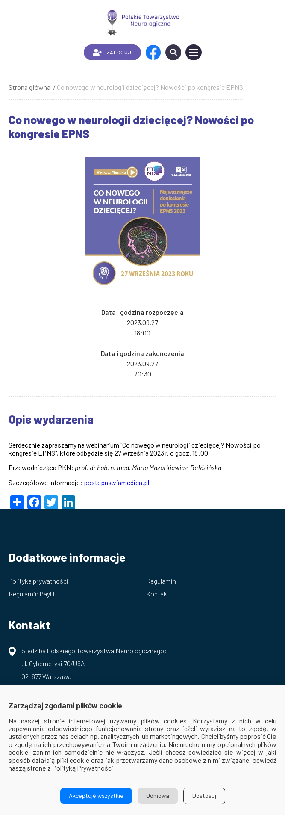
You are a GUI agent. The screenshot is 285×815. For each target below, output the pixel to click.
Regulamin (161, 581)
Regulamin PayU (31, 594)
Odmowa (157, 795)
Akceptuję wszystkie (96, 795)
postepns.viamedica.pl (116, 482)
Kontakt (158, 594)
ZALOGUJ (112, 52)
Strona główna (29, 87)
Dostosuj (204, 795)
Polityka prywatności (38, 581)
